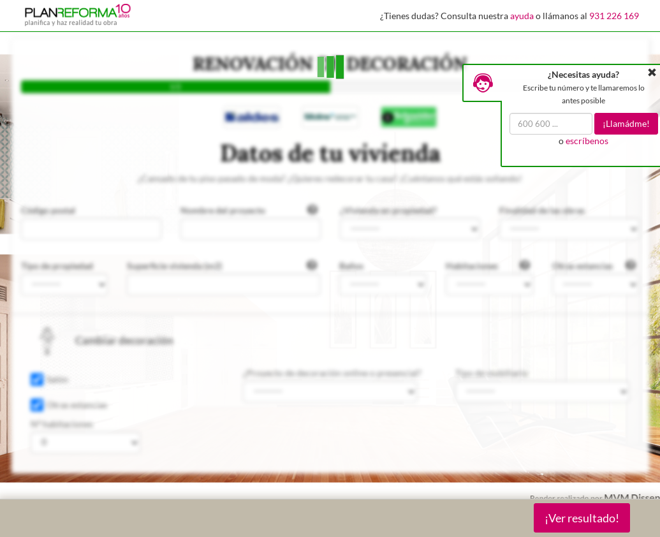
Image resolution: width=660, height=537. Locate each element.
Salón (57, 379)
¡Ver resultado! (582, 518)
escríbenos (587, 140)
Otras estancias (77, 404)
